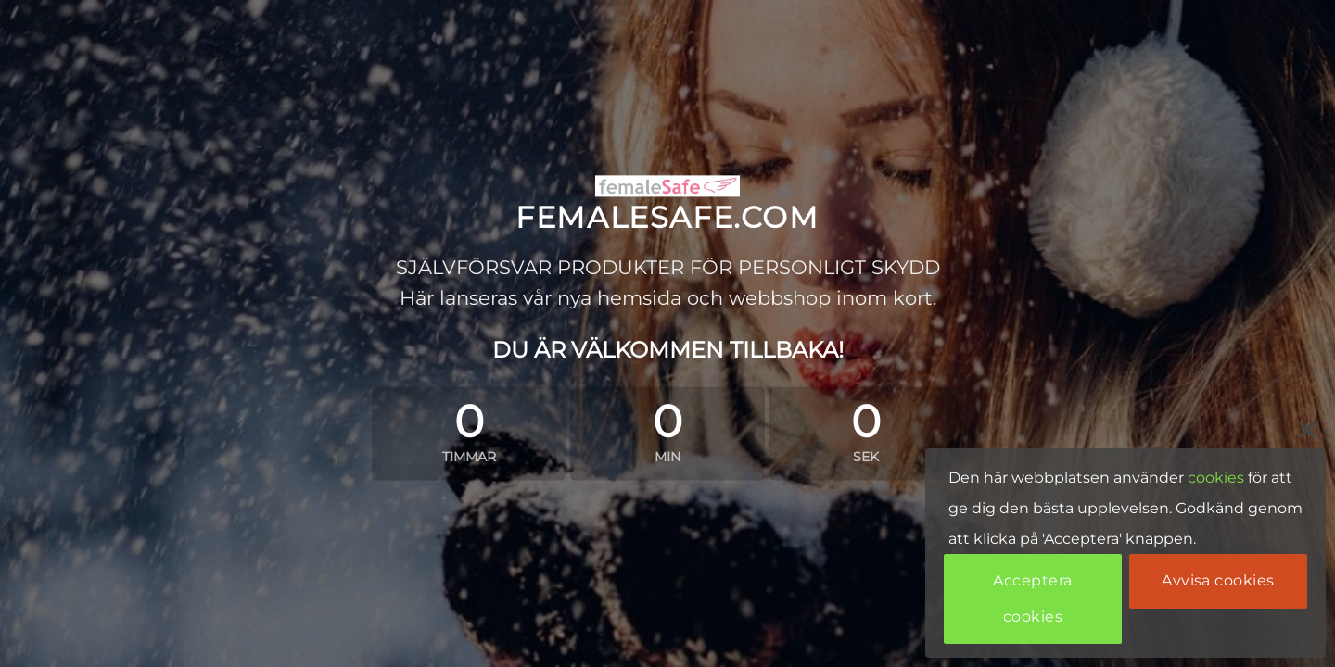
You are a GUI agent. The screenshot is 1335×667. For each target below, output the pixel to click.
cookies (1216, 477)
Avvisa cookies (1218, 580)
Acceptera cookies (1032, 598)
